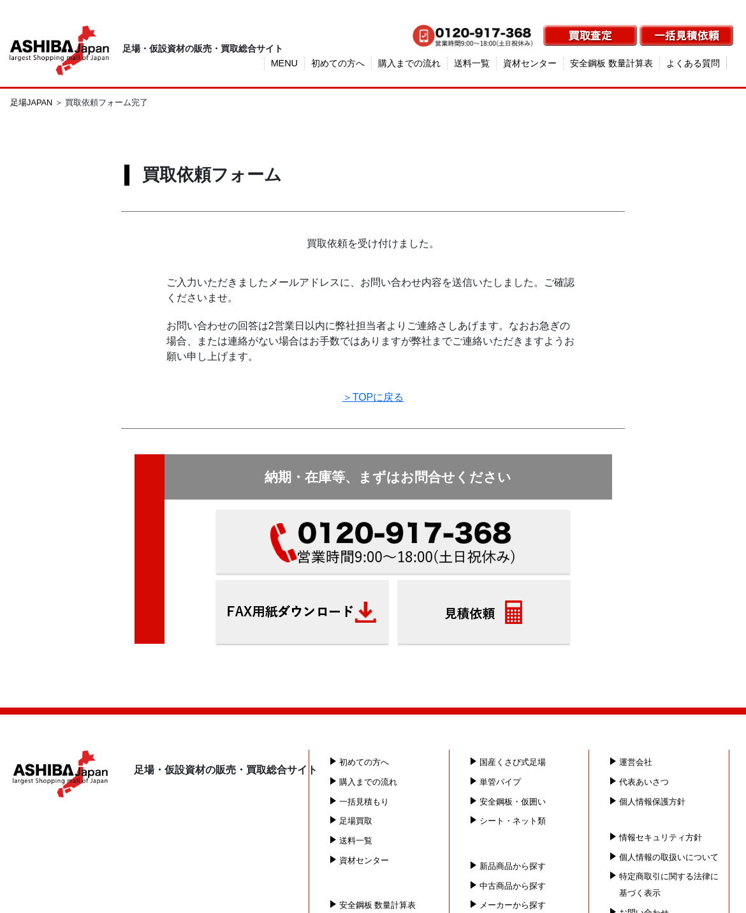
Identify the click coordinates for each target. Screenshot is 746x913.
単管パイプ (500, 782)
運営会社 (635, 762)
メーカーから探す (512, 905)
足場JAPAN (31, 102)
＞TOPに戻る (373, 397)
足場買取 (355, 821)
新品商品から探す (512, 866)
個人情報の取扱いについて (669, 856)
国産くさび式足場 (512, 762)
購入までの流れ (409, 63)
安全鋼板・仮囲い (512, 801)
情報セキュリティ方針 (660, 837)
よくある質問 (693, 63)
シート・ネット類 (512, 821)
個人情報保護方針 (652, 801)
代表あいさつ (644, 782)
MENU (284, 63)
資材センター (530, 63)
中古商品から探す (512, 885)
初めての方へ (338, 63)
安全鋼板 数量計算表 (611, 63)
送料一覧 (472, 63)
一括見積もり (364, 801)
